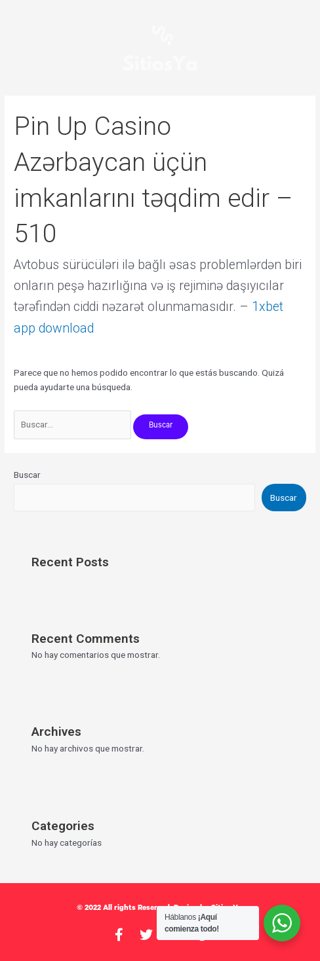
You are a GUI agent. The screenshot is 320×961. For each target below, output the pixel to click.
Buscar (27, 474)
